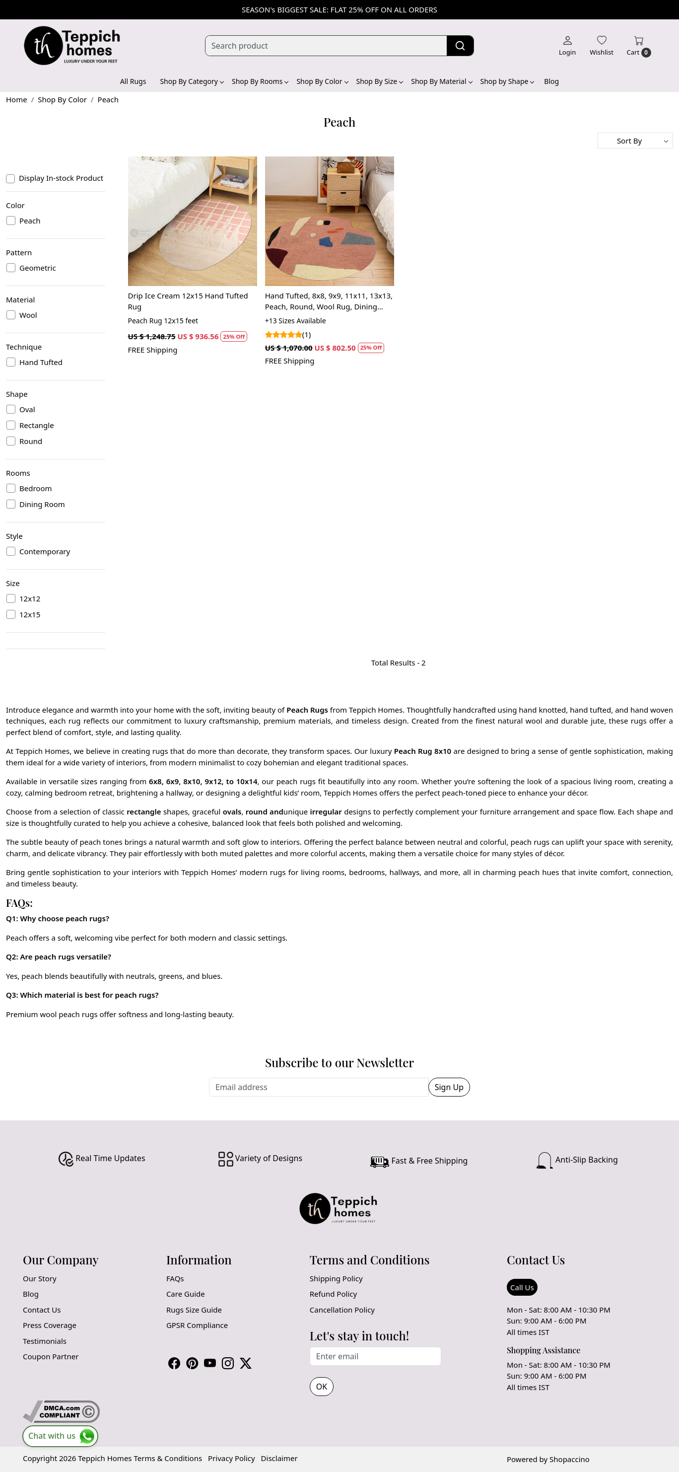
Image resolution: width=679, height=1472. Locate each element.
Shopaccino (569, 1459)
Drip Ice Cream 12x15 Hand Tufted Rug (188, 301)
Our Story (40, 1278)
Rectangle (36, 425)
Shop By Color (321, 81)
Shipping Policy (336, 1278)
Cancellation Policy (342, 1310)
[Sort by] (635, 140)
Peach (29, 220)
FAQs (175, 1278)
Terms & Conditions (168, 1458)
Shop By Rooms (260, 81)
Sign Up (449, 1087)
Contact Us (42, 1310)
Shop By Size (379, 81)
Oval (27, 409)
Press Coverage (49, 1325)
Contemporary (44, 551)
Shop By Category (191, 81)
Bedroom (35, 488)
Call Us (522, 1287)
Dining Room (42, 504)
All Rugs (133, 81)
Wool (28, 314)
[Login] (567, 46)
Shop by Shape (507, 81)
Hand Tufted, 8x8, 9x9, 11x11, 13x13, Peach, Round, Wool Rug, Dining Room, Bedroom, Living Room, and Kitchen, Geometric (329, 301)
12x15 (29, 614)
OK (321, 1386)
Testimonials (45, 1341)
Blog (551, 81)
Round (30, 441)
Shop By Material (441, 81)
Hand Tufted (41, 362)
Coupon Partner (50, 1356)
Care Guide (185, 1294)
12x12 (29, 598)
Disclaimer (279, 1458)
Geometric (37, 267)
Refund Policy (333, 1294)
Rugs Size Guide (194, 1310)
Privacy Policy (231, 1458)
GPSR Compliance (197, 1325)
